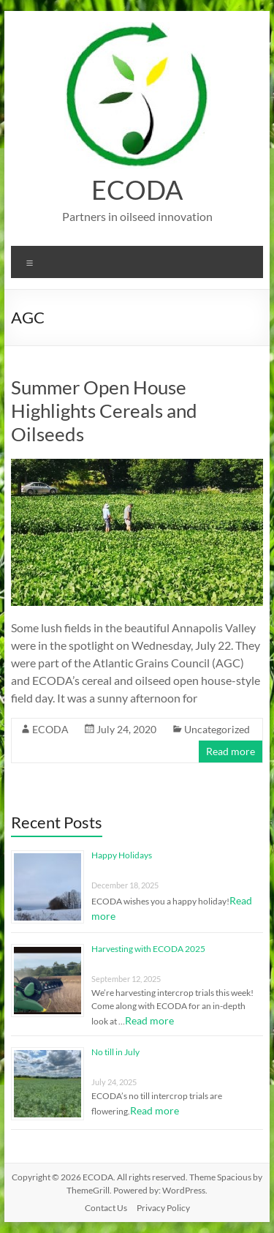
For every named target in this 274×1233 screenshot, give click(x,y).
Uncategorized (217, 729)
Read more (230, 751)
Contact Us (106, 1207)
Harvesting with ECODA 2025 (148, 948)
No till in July (115, 1051)
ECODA (137, 189)
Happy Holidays (121, 855)
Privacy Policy (163, 1207)
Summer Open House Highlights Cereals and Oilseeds (104, 410)
